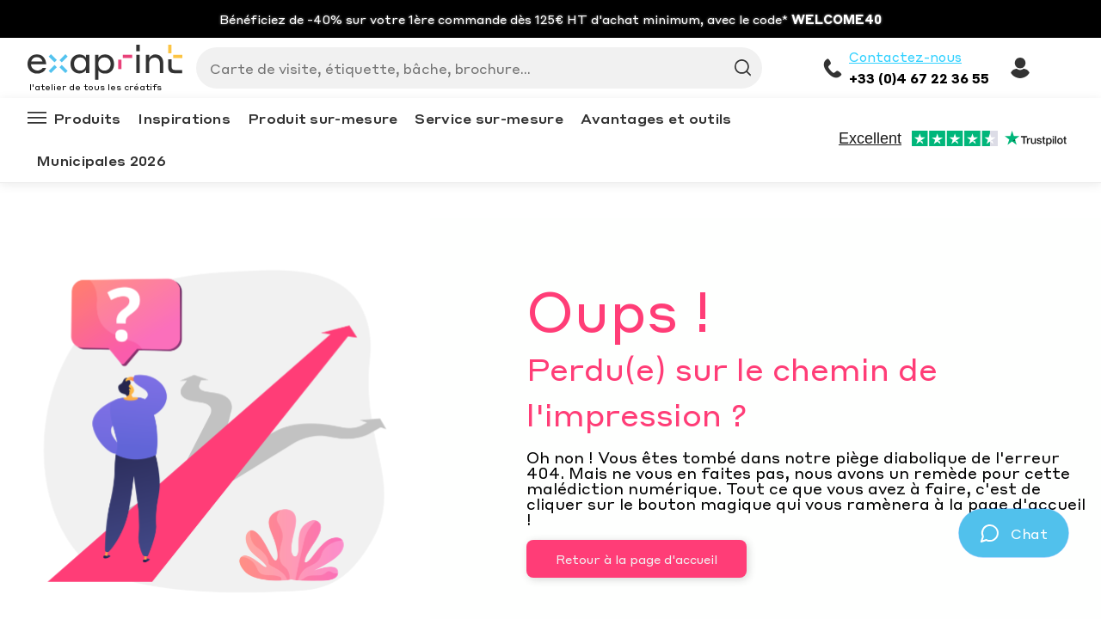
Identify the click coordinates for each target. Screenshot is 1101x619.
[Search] (472, 68)
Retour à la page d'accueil (636, 559)
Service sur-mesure (489, 118)
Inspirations (184, 118)
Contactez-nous (905, 56)
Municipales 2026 (101, 160)
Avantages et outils (656, 118)
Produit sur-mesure (322, 118)
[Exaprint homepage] (105, 64)
